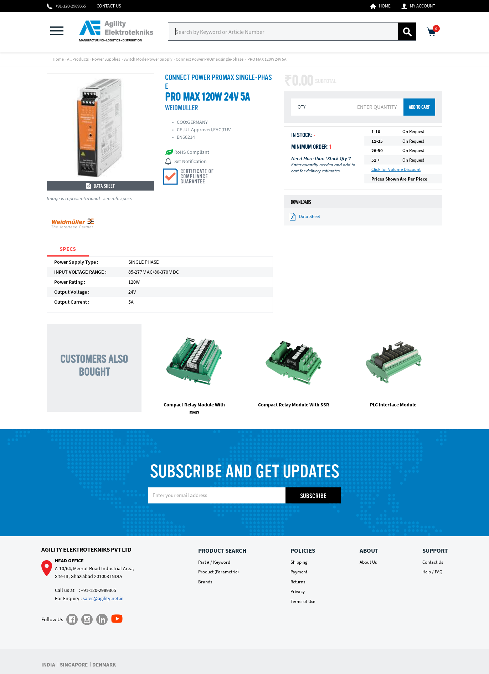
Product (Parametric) (218, 572)
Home (380, 6)
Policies (302, 550)
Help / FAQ (432, 572)
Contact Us (109, 6)
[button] (61, 31)
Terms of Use (302, 601)
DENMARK (104, 664)
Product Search (222, 550)
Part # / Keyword (214, 562)
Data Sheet (100, 186)
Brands (205, 582)
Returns (297, 582)
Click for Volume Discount (396, 169)
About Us (368, 562)
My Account (418, 6)
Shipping (299, 562)
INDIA (48, 664)
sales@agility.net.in (103, 598)
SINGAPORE (74, 664)
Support (435, 550)
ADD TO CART (419, 107)
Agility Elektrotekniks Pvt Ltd (86, 549)
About (369, 550)
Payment (298, 572)
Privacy (297, 591)
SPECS (68, 248)
